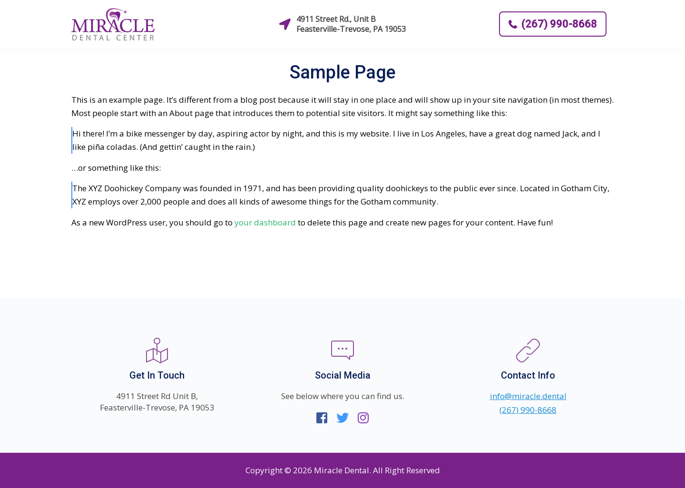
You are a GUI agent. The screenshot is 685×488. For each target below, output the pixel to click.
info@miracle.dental (528, 395)
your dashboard (265, 222)
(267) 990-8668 (553, 24)
